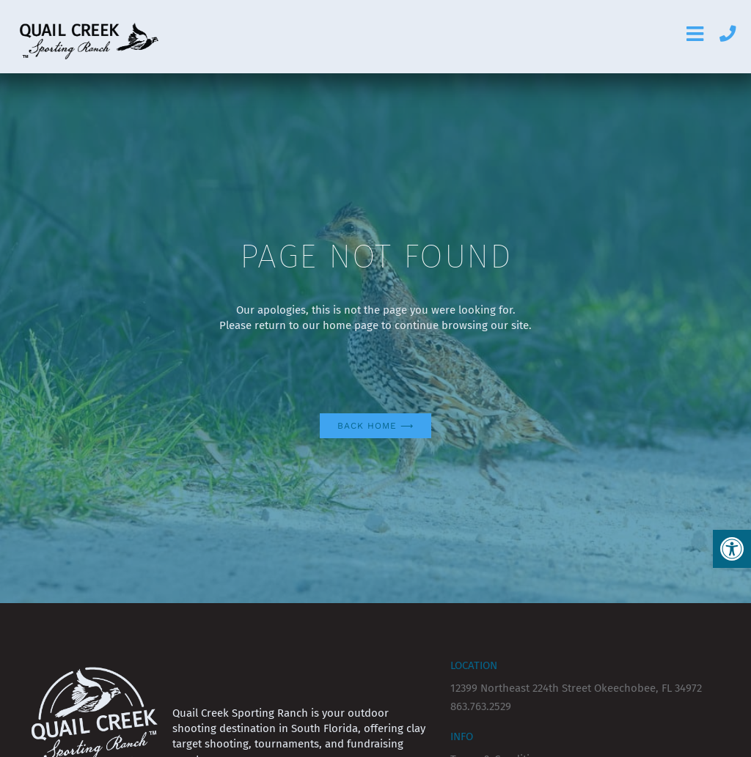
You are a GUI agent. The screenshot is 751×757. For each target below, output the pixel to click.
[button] (732, 549)
